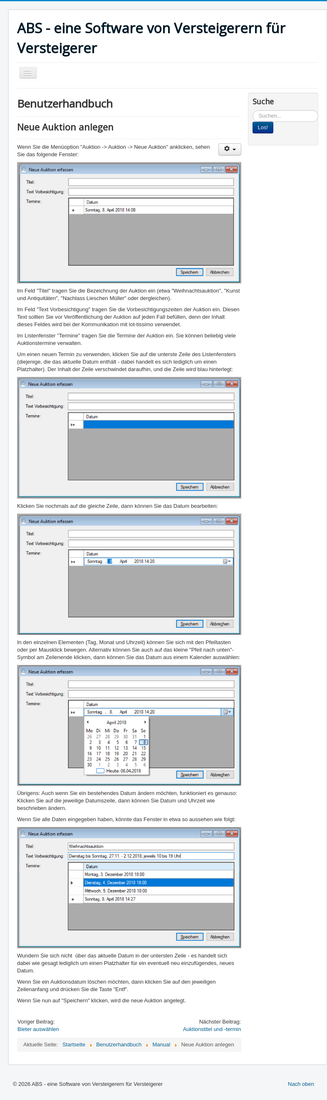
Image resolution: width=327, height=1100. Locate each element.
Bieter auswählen (38, 1029)
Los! (263, 127)
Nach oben (301, 1084)
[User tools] (229, 149)
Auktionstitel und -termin (212, 1029)
